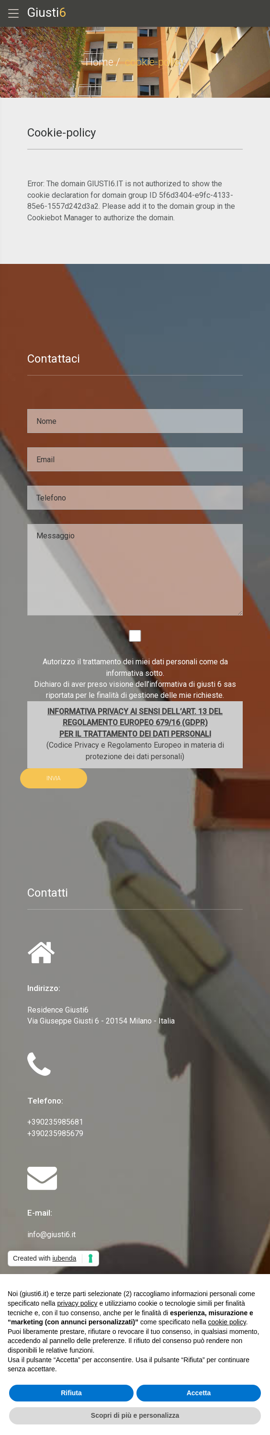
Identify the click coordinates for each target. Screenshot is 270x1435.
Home (99, 62)
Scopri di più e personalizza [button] (135, 1415)
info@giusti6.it (51, 1234)
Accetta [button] (199, 1393)
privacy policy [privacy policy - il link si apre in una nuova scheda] (77, 1303)
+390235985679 (55, 1133)
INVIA (53, 778)
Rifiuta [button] (71, 1393)
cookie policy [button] (227, 1322)
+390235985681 (55, 1122)
